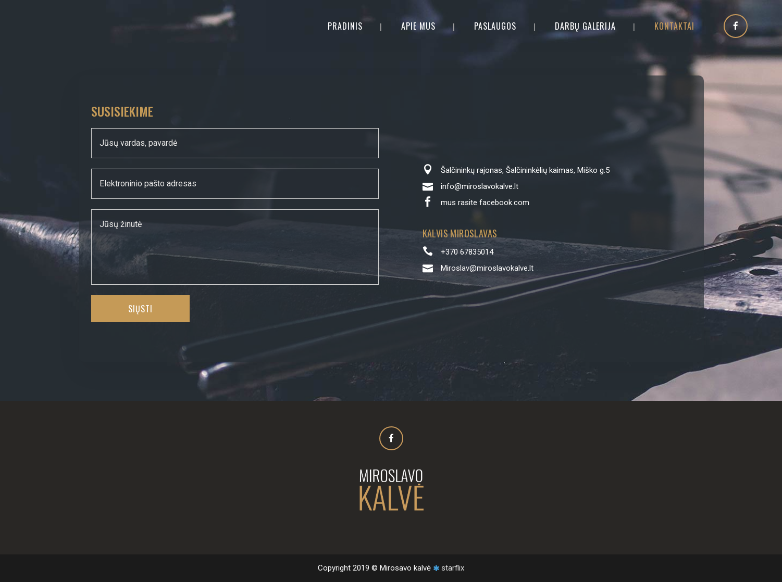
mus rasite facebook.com (485, 202)
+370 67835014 (467, 252)
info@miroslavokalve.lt (479, 186)
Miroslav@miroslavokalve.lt (487, 268)
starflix (452, 568)
